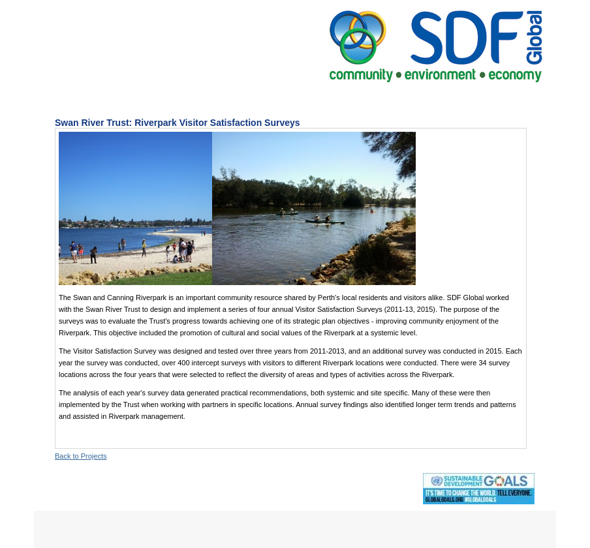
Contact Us (444, 98)
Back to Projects (80, 456)
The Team (373, 98)
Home (120, 98)
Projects (308, 98)
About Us (179, 98)
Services (244, 98)
